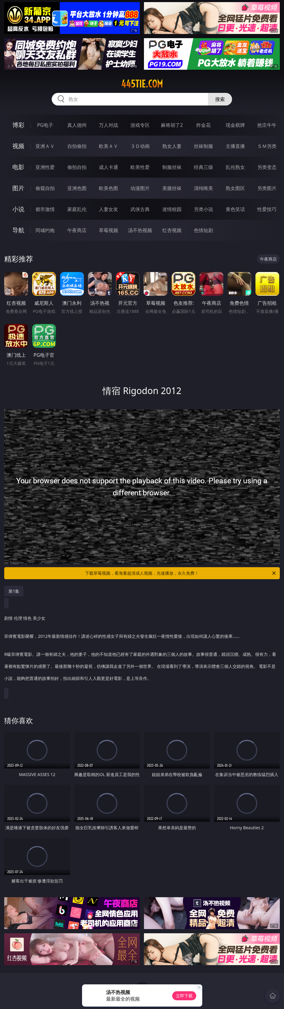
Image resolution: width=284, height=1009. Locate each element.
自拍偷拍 (77, 146)
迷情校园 (172, 209)
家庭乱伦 (77, 209)
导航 (18, 230)
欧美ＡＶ (108, 146)
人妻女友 (108, 209)
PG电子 (45, 125)
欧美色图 (108, 188)
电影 (18, 167)
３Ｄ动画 (140, 146)
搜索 (220, 99)
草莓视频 (108, 230)
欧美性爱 (140, 167)
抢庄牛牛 (266, 125)
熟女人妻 (172, 146)
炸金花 (203, 125)
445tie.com (142, 84)
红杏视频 (172, 230)
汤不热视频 (140, 230)
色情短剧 (203, 230)
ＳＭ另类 (266, 146)
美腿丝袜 (172, 188)
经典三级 (203, 167)
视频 (18, 146)
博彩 (18, 125)
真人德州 (77, 125)
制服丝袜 (172, 167)
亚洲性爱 (45, 167)
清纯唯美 (203, 188)
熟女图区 (235, 188)
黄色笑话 (235, 209)
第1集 (13, 591)
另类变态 (266, 167)
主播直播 (235, 146)
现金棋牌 (235, 125)
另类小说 (203, 209)
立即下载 (184, 995)
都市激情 (45, 209)
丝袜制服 (203, 146)
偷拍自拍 (77, 167)
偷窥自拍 (45, 188)
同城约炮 (45, 230)
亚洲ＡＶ (45, 146)
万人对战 (108, 125)
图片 (18, 188)
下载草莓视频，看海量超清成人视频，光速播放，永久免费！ (180, 573)
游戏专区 (140, 125)
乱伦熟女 (235, 167)
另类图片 (266, 188)
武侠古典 (140, 209)
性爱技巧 (266, 209)
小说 (18, 209)
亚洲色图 (77, 188)
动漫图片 (140, 188)
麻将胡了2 (172, 125)
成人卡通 (108, 167)
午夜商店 (77, 230)
